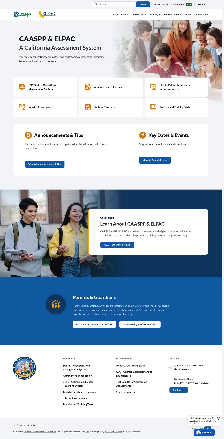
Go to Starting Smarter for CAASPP (94, 324)
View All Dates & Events (155, 160)
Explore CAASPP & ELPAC (117, 245)
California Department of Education (40, 431)
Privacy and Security (26, 425)
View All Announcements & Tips (44, 164)
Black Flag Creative (113, 431)
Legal (13, 425)
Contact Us (178, 390)
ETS (87, 431)
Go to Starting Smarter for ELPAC (140, 324)
